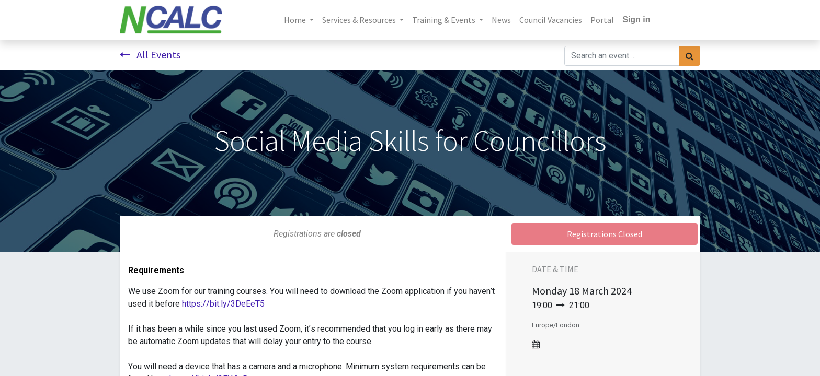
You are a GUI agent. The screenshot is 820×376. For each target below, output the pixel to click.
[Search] (689, 56)
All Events (150, 54)
